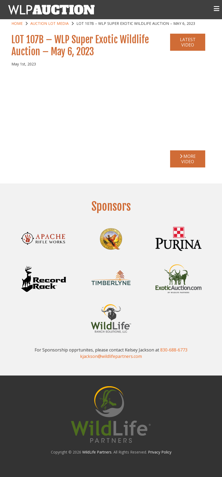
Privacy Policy (159, 452)
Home (17, 23)
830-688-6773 (173, 350)
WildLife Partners (97, 452)
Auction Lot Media (49, 23)
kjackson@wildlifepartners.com (111, 356)
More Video (188, 159)
